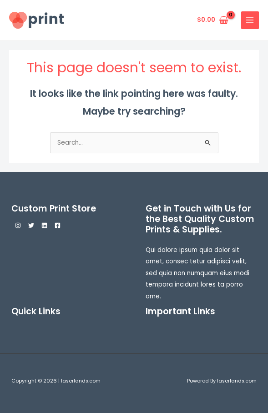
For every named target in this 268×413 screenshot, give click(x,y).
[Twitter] (31, 225)
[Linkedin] (44, 225)
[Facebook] (57, 225)
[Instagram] (18, 225)
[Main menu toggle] (250, 20)
